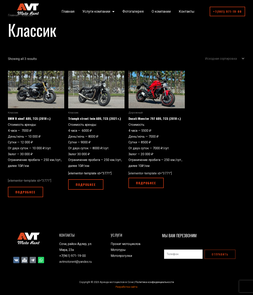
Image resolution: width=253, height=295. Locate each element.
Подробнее (26, 192)
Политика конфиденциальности (154, 282)
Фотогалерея (133, 11)
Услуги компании (98, 11)
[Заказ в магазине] (223, 58)
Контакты (186, 11)
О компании (161, 11)
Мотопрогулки (121, 256)
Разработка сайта (126, 287)
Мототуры (118, 250)
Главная (68, 11)
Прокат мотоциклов (126, 244)
